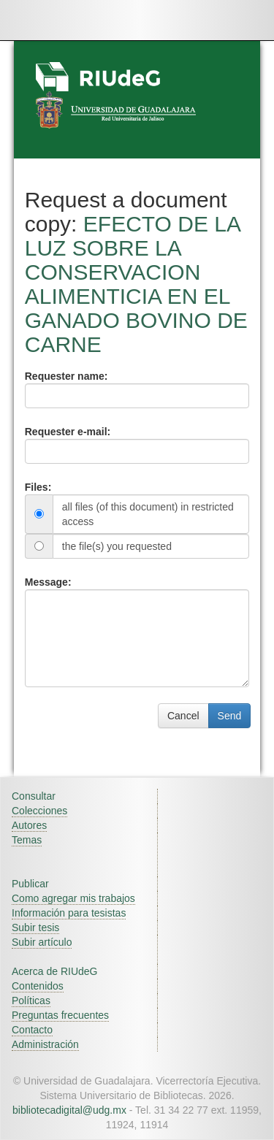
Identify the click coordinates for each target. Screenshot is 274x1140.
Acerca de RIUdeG (55, 971)
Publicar (30, 884)
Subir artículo (42, 942)
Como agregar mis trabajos (73, 898)
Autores (29, 825)
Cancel (183, 716)
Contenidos (38, 986)
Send (230, 716)
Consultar (34, 796)
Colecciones (39, 810)
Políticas (31, 1000)
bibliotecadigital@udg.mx (69, 1110)
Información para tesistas (69, 913)
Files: (38, 487)
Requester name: (66, 376)
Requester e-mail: (67, 431)
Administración (45, 1044)
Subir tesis (35, 927)
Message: (48, 582)
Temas (27, 840)
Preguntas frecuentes (60, 1015)
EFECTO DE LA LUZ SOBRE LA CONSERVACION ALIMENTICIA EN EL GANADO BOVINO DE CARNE (136, 284)
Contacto (32, 1030)
